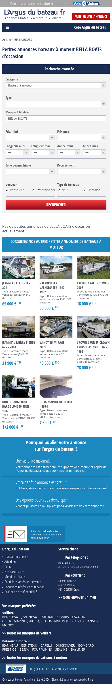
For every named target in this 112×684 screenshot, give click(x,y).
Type (9, 97)
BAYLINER (78, 649)
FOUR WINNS (42, 649)
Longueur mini (15, 146)
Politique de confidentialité (20, 591)
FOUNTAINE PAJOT (57, 621)
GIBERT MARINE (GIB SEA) (21, 621)
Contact (9, 566)
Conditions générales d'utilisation (24, 586)
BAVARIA (63, 617)
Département (66, 165)
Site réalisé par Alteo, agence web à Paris (72, 679)
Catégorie (12, 79)
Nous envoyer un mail (79, 597)
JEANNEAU (29, 617)
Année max (90, 146)
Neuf (62, 190)
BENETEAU (10, 617)
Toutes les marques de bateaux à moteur (37, 657)
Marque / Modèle (17, 112)
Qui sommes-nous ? (16, 556)
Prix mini (12, 131)
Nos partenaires (14, 571)
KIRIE (78, 621)
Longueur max (41, 146)
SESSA (24, 649)
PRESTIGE (9, 649)
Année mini (65, 146)
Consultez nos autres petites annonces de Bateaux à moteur (56, 244)
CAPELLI (46, 645)
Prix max (63, 131)
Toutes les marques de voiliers (29, 633)
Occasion (91, 190)
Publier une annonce (91, 16)
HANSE (90, 621)
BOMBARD (86, 645)
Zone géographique (18, 165)
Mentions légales (14, 576)
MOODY (8, 625)
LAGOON (78, 617)
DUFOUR (46, 617)
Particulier (15, 190)
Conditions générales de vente (22, 581)
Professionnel (43, 190)
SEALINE (61, 649)
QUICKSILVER (65, 645)
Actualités (10, 561)
